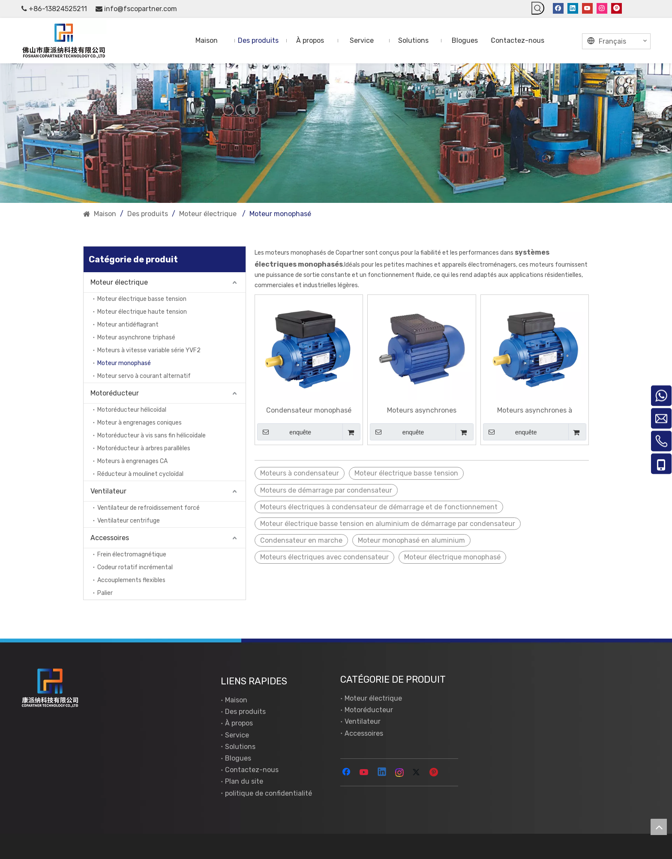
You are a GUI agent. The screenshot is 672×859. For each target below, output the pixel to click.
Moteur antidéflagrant (128, 324)
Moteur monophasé (124, 363)
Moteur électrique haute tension (142, 311)
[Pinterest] (616, 8)
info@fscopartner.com (140, 9)
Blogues (238, 758)
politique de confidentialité (268, 793)
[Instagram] (602, 8)
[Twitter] (417, 772)
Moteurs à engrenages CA (132, 461)
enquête (284, 431)
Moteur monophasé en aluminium (411, 540)
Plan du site (244, 781)
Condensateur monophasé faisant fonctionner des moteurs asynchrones (308, 410)
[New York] (336, 133)
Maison (236, 700)
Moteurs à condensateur (299, 473)
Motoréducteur (114, 393)
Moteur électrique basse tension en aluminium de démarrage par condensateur (387, 524)
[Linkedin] (572, 8)
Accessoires (109, 538)
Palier (105, 593)
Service (237, 735)
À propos (239, 723)
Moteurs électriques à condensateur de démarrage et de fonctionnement (379, 507)
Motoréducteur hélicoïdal (131, 409)
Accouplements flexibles (131, 580)
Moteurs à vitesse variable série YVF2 (149, 350)
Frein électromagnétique (131, 554)
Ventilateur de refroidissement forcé (148, 507)
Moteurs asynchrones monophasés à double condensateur (421, 410)
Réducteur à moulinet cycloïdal (140, 474)
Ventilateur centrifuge (128, 520)
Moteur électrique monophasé (452, 557)
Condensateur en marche (301, 540)
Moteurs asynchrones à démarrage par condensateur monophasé (534, 410)
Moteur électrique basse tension (141, 299)
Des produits (245, 711)
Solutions (240, 747)
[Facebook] (558, 8)
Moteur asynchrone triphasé (136, 337)
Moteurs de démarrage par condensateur (326, 490)
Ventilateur (108, 491)
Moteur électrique (120, 282)
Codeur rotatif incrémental (135, 567)
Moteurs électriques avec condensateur (324, 557)
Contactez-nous (252, 770)
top (659, 827)
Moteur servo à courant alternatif (144, 376)
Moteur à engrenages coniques (139, 422)
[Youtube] (587, 8)
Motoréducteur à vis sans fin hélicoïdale (151, 435)
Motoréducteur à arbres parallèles (143, 448)
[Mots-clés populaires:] (537, 8)
